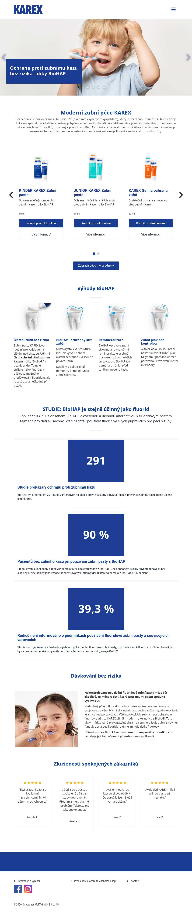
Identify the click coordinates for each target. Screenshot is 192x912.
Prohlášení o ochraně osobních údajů (93, 881)
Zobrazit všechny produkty (96, 265)
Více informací (41, 234)
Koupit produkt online (41, 223)
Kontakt (133, 881)
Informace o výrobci (27, 881)
